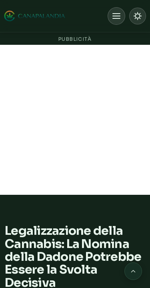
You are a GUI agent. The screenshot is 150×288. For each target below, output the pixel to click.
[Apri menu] (116, 16)
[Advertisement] (75, 120)
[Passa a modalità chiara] (137, 16)
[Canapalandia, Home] (35, 16)
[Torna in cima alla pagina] (133, 271)
